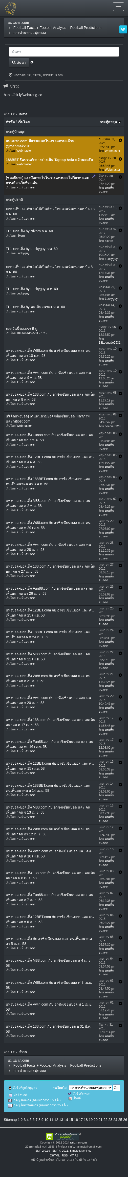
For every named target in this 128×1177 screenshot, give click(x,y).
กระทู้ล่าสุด (110, 122)
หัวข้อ (10, 122)
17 (81, 1120)
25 (120, 1120)
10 (46, 1120)
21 (101, 1120)
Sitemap (10, 1120)
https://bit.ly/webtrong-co (23, 95)
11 (51, 1120)
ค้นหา (19, 62)
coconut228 (113, 426)
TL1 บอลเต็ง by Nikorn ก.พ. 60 (29, 231)
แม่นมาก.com (78, 1142)
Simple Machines (80, 1150)
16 (76, 1120)
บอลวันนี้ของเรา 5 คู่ (21, 329)
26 (125, 1120)
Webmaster (24, 150)
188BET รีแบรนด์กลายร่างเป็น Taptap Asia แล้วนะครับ (49, 160)
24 (115, 1120)
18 (86, 1120)
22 (105, 1120)
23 (111, 1120)
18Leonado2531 (27, 333)
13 (61, 1120)
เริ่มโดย (24, 122)
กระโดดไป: (60, 1088)
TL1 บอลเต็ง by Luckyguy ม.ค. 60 (32, 289)
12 (56, 1120)
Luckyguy (22, 253)
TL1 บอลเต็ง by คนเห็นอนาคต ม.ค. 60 (35, 307)
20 (96, 1120)
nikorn (20, 235)
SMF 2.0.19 (42, 1150)
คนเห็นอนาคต (25, 187)
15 (71, 1120)
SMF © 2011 (60, 1150)
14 (66, 1120)
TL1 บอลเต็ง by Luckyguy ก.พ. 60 (32, 249)
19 (91, 1120)
